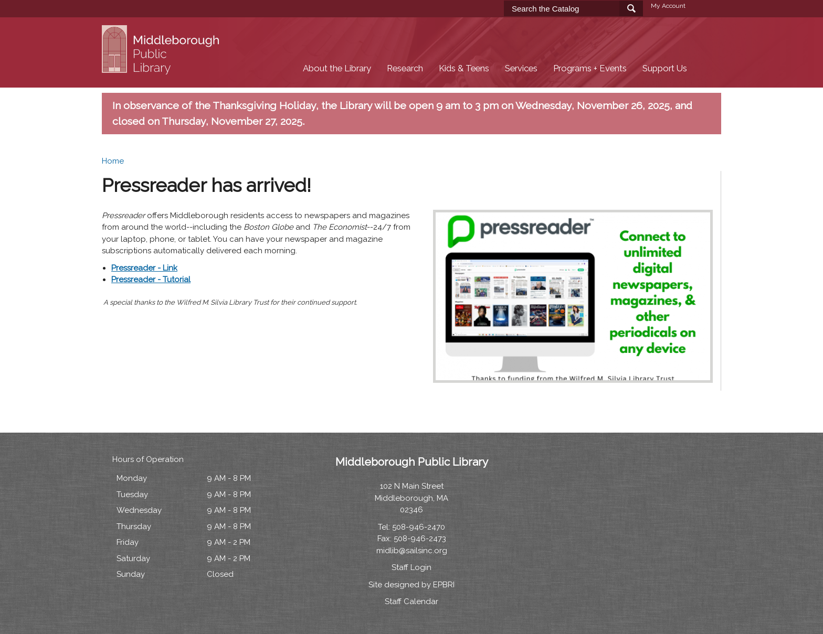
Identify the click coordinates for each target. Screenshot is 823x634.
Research (405, 68)
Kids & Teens (464, 68)
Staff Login (411, 567)
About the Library (337, 68)
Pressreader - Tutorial (151, 279)
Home (113, 161)
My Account (668, 5)
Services (521, 68)
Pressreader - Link (144, 268)
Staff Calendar (411, 601)
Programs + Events (590, 68)
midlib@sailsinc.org (411, 550)
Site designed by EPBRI (411, 584)
